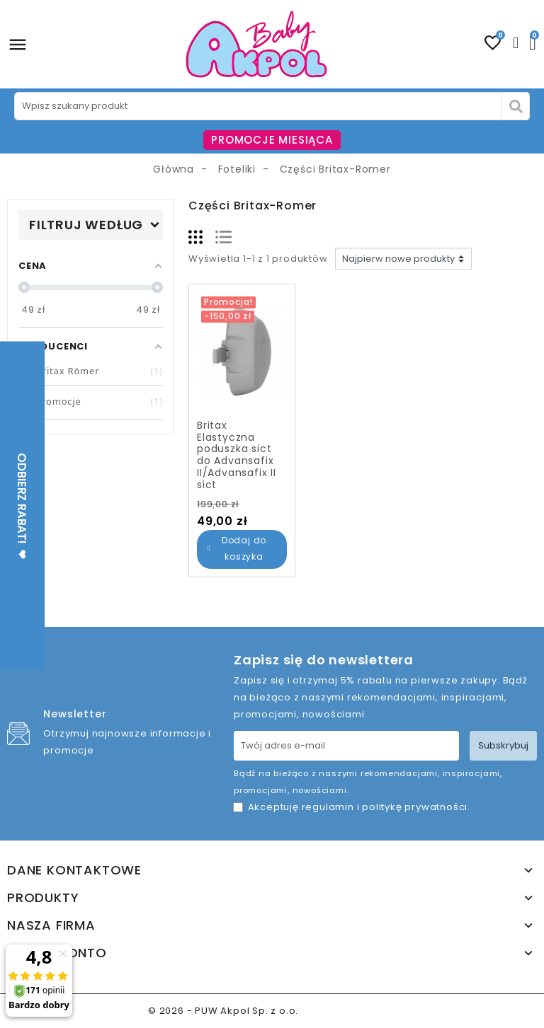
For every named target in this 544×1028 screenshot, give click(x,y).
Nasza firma (51, 925)
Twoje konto (57, 953)
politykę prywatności (415, 807)
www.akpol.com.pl (348, 1010)
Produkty (43, 897)
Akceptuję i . (359, 807)
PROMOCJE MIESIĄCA (272, 139)
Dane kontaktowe (74, 870)
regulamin (328, 807)
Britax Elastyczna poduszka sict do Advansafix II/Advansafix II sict (236, 455)
